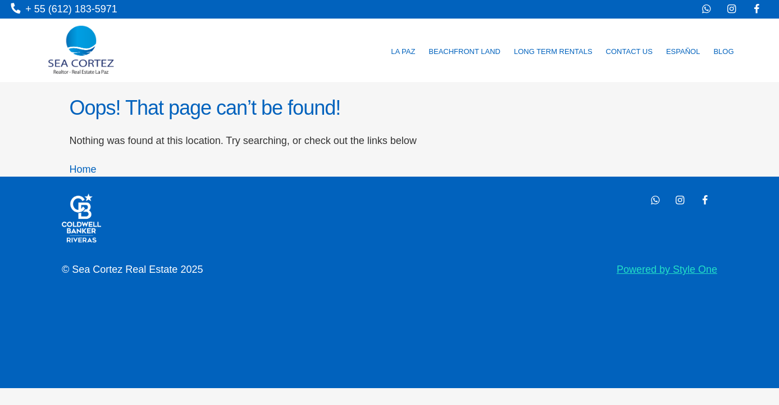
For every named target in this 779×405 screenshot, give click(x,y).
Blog (723, 51)
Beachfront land (464, 51)
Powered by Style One (667, 269)
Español (683, 51)
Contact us (629, 51)
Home (83, 169)
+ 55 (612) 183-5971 (64, 9)
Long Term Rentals (553, 51)
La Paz (403, 51)
